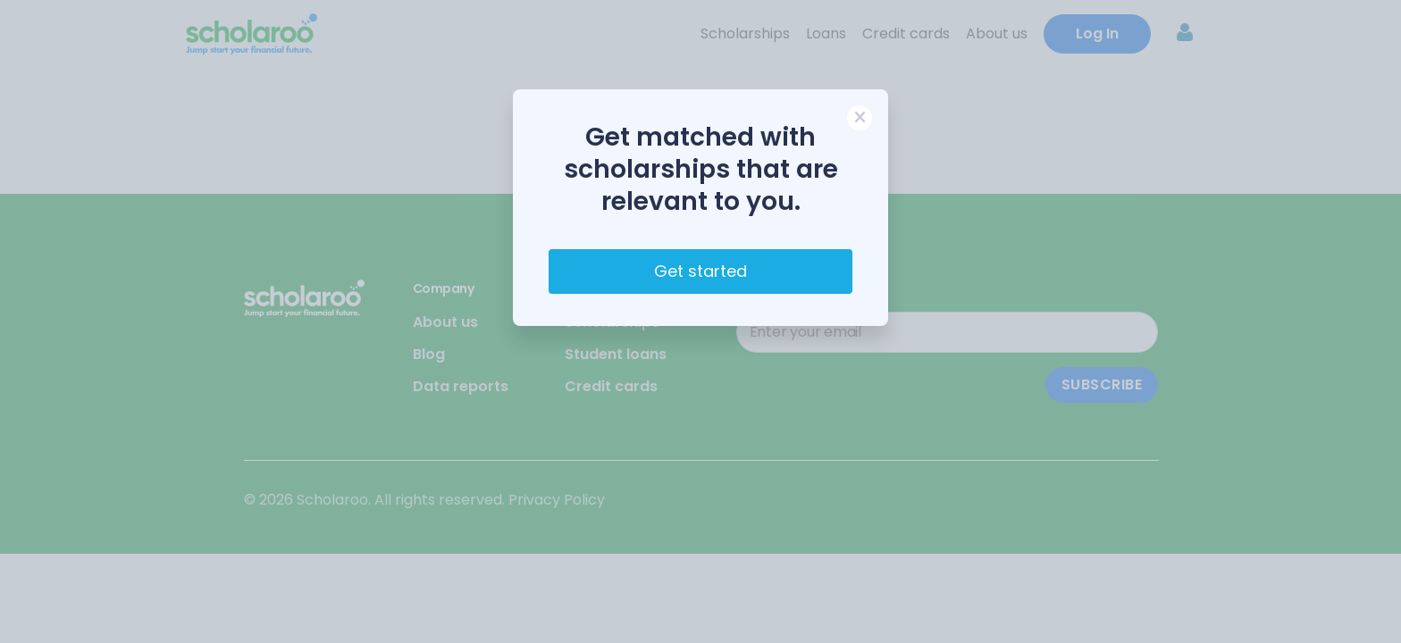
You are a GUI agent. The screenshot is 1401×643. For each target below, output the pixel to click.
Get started (700, 271)
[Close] (859, 117)
